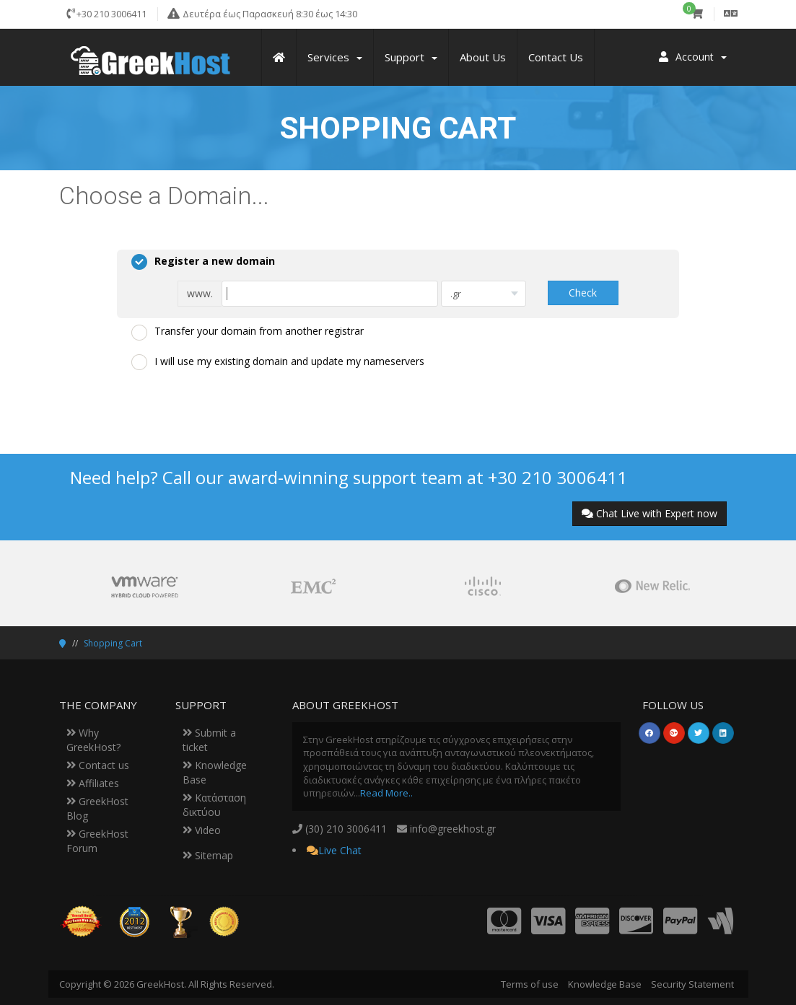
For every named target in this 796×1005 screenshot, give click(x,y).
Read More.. (386, 792)
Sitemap (208, 855)
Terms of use (530, 984)
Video (202, 830)
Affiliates (92, 783)
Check (583, 292)
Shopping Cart (113, 643)
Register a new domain (203, 262)
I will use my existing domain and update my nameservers (277, 362)
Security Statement (692, 984)
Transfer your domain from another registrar (247, 332)
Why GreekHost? (93, 740)
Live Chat (340, 850)
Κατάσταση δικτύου (214, 805)
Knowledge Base (605, 984)
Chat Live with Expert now (649, 513)
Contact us (97, 765)
